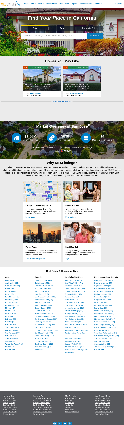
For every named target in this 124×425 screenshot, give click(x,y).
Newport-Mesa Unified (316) (75, 316)
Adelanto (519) (10, 280)
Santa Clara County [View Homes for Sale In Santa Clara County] (9, 398)
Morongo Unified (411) (73, 313)
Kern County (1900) (42, 291)
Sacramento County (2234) (45, 316)
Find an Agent (71, 217)
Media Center (85, 4)
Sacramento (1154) (12, 327)
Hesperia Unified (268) (102, 300)
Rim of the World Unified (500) (76, 325)
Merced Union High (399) (74, 311)
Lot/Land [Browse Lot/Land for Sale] (68, 407)
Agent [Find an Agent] (74, 4)
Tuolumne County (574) (43, 347)
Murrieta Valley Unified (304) (104, 319)
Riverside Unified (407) (73, 327)
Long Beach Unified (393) (74, 305)
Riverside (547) (10, 325)
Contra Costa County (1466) (45, 286)
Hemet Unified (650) (72, 297)
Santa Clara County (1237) (45, 336)
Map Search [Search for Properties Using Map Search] (64, 4)
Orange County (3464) (43, 308)
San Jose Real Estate (102, 398)
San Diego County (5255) (44, 322)
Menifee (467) (10, 308)
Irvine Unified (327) (72, 300)
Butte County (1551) (42, 283)
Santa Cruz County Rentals (42, 400)
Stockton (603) (10, 341)
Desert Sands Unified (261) (104, 291)
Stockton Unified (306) (102, 344)
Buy (25, 4)
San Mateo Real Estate (102, 410)
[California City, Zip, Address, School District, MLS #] (54, 36)
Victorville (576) (10, 347)
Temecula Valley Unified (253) (105, 347)
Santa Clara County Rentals (42, 398)
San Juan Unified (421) (102, 341)
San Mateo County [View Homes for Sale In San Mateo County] (9, 405)
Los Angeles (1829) (12, 305)
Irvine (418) (9, 294)
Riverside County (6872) (44, 313)
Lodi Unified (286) (100, 308)
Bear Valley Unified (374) (74, 283)
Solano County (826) (42, 338)
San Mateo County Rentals (42, 405)
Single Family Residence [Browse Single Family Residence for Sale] (73, 398)
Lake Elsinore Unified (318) (74, 302)
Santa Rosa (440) (11, 338)
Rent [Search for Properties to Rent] (62, 28)
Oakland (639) (10, 313)
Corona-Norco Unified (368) (75, 289)
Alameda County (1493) (43, 280)
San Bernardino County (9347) (46, 319)
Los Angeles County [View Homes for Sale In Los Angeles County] (9, 412)
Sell (32, 4)
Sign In (118, 4)
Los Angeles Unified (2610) (74, 308)
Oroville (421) (10, 316)
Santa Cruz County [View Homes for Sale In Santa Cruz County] (9, 400)
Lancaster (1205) (11, 300)
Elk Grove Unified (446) (102, 294)
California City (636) (12, 286)
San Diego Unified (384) (73, 338)
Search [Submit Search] (95, 35)
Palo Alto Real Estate (102, 414)
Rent (40, 4)
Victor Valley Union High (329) (75, 347)
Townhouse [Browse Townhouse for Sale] (68, 400)
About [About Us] (97, 4)
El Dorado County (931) (43, 289)
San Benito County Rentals (42, 410)
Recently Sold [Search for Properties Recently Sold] (89, 28)
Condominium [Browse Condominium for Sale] (69, 403)
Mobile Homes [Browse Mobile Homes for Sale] (69, 410)
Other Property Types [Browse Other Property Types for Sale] (72, 412)
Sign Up (68, 258)
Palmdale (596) (10, 319)
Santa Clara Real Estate (103, 400)
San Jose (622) (10, 336)
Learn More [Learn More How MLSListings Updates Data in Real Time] (30, 217)
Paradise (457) (10, 322)
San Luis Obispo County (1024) (46, 330)
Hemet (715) (9, 289)
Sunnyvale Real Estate (102, 403)
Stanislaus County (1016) (44, 344)
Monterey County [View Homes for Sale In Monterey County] (8, 403)
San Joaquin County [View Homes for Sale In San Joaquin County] (10, 407)
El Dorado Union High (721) (75, 291)
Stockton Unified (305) (73, 344)
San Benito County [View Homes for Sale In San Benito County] (9, 410)
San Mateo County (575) (44, 333)
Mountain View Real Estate (104, 412)
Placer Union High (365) (73, 322)
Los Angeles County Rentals (42, 412)
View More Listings (62, 101)
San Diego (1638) (11, 330)
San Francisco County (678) (45, 325)
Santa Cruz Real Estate (103, 405)
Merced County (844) (42, 302)
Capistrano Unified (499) (73, 286)
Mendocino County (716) (44, 300)
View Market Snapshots (35, 258)
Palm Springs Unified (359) (74, 319)
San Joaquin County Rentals (42, 407)
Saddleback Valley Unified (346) (76, 330)
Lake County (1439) (42, 294)
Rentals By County (39, 414)
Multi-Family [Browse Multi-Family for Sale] (69, 405)
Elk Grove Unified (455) (73, 294)
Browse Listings (8, 414)
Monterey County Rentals (41, 403)
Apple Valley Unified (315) (74, 280)
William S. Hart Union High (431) (76, 350)
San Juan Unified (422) (73, 341)
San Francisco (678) (12, 333)
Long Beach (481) (11, 302)
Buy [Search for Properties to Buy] (35, 28)
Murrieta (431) (10, 311)
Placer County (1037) (42, 311)
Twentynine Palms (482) (14, 344)
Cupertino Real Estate (102, 407)
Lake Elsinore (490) (12, 297)
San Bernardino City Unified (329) (106, 336)
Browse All (10, 350)
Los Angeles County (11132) (45, 297)
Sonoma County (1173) (43, 341)
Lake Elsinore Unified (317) (104, 305)
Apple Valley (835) (12, 283)
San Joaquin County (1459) (45, 327)
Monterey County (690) (43, 305)
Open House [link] (51, 4)
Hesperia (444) (10, 291)
